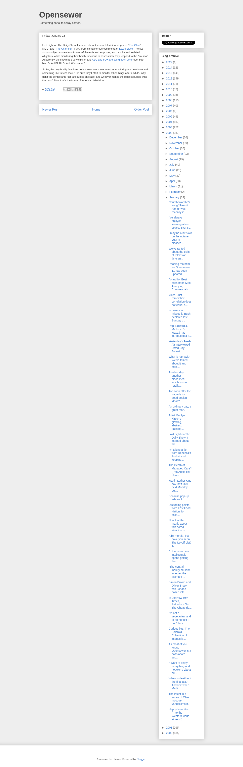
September (176, 153)
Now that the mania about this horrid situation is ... (178, 525)
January (174, 197)
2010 (169, 89)
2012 (169, 78)
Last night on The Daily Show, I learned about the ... (179, 439)
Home (96, 109)
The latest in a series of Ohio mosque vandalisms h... (179, 698)
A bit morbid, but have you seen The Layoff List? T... (180, 540)
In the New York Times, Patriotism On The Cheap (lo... (180, 602)
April (172, 181)
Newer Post (50, 109)
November (176, 143)
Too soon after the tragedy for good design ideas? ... (180, 396)
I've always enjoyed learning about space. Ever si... (180, 222)
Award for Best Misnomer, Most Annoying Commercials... (180, 284)
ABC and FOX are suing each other (112, 59)
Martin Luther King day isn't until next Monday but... (180, 485)
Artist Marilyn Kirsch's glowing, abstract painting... (177, 422)
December (176, 137)
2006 (169, 111)
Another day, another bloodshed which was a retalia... (178, 379)
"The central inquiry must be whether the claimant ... (179, 571)
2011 (169, 83)
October (174, 148)
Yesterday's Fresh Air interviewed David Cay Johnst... (180, 346)
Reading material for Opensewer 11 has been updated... (179, 268)
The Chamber (64, 48)
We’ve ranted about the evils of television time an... (179, 253)
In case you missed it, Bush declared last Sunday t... (179, 315)
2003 (169, 127)
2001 (169, 727)
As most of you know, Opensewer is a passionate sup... (180, 651)
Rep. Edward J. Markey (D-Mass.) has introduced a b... (180, 330)
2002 (169, 132)
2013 (169, 72)
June (172, 170)
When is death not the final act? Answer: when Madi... (180, 683)
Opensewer (60, 14)
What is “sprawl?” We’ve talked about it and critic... (179, 361)
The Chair (134, 45)
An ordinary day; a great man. (180, 408)
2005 (169, 116)
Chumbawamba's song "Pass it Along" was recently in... (179, 207)
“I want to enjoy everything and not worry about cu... (180, 667)
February (175, 191)
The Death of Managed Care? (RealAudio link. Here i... (180, 470)
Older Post (141, 109)
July (172, 164)
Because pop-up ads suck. (179, 498)
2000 (169, 733)
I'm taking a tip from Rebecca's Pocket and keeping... (180, 454)
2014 (169, 67)
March (173, 186)
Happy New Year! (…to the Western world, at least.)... (179, 714)
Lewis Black (126, 48)
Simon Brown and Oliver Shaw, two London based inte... (180, 587)
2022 (169, 62)
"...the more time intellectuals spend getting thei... (179, 556)
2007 (169, 105)
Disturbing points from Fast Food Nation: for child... (179, 509)
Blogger (141, 759)
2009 (169, 94)
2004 (169, 121)
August (174, 159)
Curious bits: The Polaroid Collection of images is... (179, 633)
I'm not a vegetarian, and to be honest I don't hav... (180, 618)
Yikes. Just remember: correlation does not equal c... (180, 300)
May (172, 175)
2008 (169, 100)
